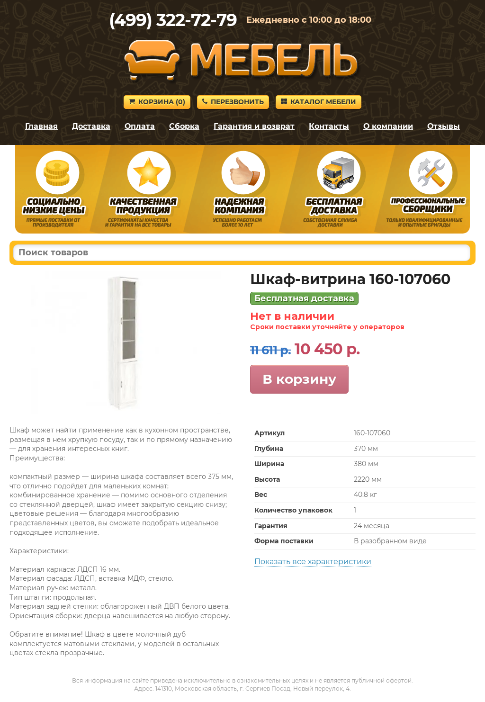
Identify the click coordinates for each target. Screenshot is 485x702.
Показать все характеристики (312, 561)
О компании (388, 126)
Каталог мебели (318, 102)
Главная (41, 126)
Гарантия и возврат (254, 126)
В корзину (299, 379)
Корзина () (157, 102)
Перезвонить (233, 102)
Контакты (329, 126)
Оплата (140, 126)
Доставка (91, 126)
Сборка (184, 126)
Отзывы (443, 126)
